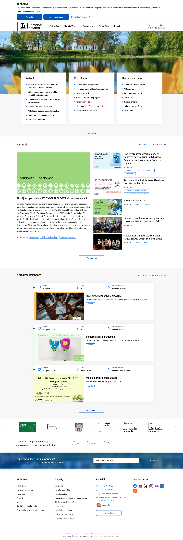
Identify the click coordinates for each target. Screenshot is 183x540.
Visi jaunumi (92, 258)
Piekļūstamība (61, 494)
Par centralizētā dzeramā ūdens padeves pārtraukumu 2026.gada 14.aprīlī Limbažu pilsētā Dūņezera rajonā (143, 158)
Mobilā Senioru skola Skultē (101, 377)
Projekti (20, 498)
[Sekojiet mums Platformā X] (146, 486)
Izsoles (19, 502)
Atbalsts (128, 191)
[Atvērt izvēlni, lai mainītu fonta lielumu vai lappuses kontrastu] (160, 27)
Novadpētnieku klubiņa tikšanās (103, 295)
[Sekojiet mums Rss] (135, 491)
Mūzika (138, 204)
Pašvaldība (21, 486)
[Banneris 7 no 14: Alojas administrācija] (155, 427)
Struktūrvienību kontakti (27, 506)
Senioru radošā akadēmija (100, 336)
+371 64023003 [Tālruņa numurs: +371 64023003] (106, 486)
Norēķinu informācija (25, 490)
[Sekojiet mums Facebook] (135, 486)
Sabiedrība (34, 237)
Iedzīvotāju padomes (64, 514)
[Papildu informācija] (108, 505)
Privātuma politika (62, 490)
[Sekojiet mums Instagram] (151, 486)
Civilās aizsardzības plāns (65, 502)
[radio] (75, 442)
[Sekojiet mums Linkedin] (162, 486)
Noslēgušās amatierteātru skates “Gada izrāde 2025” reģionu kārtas (143, 237)
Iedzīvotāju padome (68, 237)
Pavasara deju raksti (135, 200)
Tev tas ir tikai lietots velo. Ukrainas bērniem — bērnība (144, 182)
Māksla (138, 243)
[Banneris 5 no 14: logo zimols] (104, 427)
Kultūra (147, 204)
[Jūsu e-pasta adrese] (116, 460)
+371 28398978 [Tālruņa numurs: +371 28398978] (106, 490)
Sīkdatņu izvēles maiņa (64, 518)
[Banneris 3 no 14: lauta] (53, 427)
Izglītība (90, 386)
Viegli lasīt (59, 486)
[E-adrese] (101, 505)
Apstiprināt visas (56, 17)
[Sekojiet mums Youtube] (140, 486)
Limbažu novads (140, 191)
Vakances (21, 494)
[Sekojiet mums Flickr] (157, 486)
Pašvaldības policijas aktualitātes (137, 194)
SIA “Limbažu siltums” (145, 170)
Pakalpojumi (130, 174)
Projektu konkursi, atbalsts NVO (30, 510)
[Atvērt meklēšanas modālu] (150, 27)
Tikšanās (90, 304)
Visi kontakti (109, 513)
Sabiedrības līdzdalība (49, 237)
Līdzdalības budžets (63, 510)
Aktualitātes (130, 170)
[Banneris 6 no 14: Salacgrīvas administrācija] (130, 427)
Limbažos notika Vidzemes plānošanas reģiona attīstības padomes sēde (145, 220)
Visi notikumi (91, 410)
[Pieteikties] (153, 460)
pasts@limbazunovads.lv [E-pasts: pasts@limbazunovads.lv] (109, 493)
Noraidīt (29, 17)
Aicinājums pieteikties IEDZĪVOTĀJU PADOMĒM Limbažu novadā (52, 198)
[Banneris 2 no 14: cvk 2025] (27, 427)
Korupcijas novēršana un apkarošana (71, 498)
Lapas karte (60, 506)
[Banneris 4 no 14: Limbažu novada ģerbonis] (78, 427)
